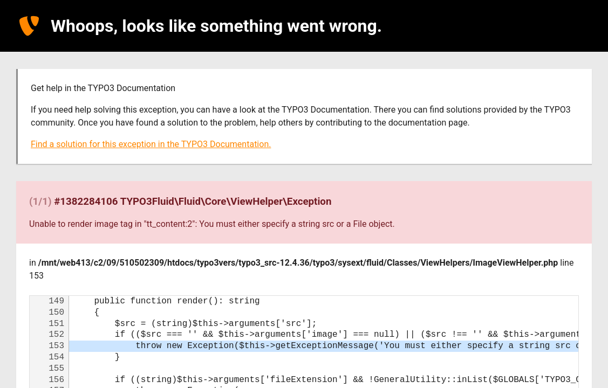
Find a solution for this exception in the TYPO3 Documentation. (151, 144)
